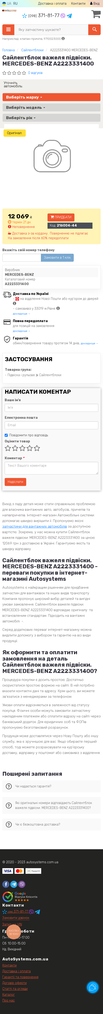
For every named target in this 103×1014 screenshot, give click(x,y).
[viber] (21, 884)
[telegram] (13, 884)
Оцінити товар (17, 441)
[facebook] (5, 884)
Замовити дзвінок (15, 918)
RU (15, 4)
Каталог (8, 995)
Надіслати (15, 482)
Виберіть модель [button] (25, 107)
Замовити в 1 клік (57, 258)
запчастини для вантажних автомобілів (34, 526)
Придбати (61, 217)
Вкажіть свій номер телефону (28, 250)
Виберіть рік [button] (21, 117)
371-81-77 (41, 15)
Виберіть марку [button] (24, 97)
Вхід (94, 4)
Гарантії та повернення (20, 977)
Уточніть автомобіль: (13, 84)
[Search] (94, 29)
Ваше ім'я (13, 400)
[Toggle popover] (92, 987)
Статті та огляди (15, 989)
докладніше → (21, 313)
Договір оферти (14, 983)
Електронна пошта (21, 418)
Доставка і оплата (52, 4)
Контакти (78, 4)
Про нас (8, 1001)
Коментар (14, 458)
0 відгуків (35, 73)
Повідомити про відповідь (26, 435)
